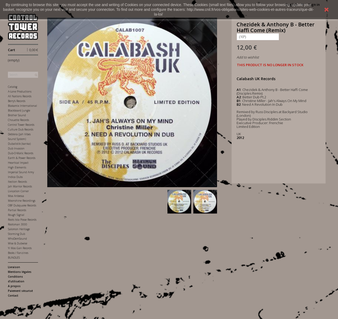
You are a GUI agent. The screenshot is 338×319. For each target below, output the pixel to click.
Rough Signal (16, 215)
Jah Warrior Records (20, 186)
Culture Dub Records (20, 129)
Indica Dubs (15, 177)
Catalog (12, 87)
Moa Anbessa (16, 196)
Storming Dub (16, 234)
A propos (14, 286)
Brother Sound (17, 115)
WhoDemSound (17, 238)
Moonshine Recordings (21, 200)
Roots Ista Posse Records (22, 219)
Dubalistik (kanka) (19, 144)
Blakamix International (22, 106)
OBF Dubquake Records (22, 205)
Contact (13, 295)
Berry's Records (16, 101)
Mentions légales (19, 272)
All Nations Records (19, 96)
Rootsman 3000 (17, 224)
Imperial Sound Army (21, 172)
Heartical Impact (18, 163)
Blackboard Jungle (19, 110)
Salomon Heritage (19, 229)
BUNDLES (14, 257)
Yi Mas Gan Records (20, 248)
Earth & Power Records (21, 158)
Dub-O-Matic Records (20, 153)
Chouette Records (18, 120)
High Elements (17, 167)
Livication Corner (18, 191)
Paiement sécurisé (20, 291)
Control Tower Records (21, 125)
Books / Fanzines (18, 253)
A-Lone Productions (19, 91)
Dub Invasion (16, 148)
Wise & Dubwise (17, 243)
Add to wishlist (248, 57)
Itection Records (17, 181)
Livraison (14, 267)
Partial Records (17, 210)
